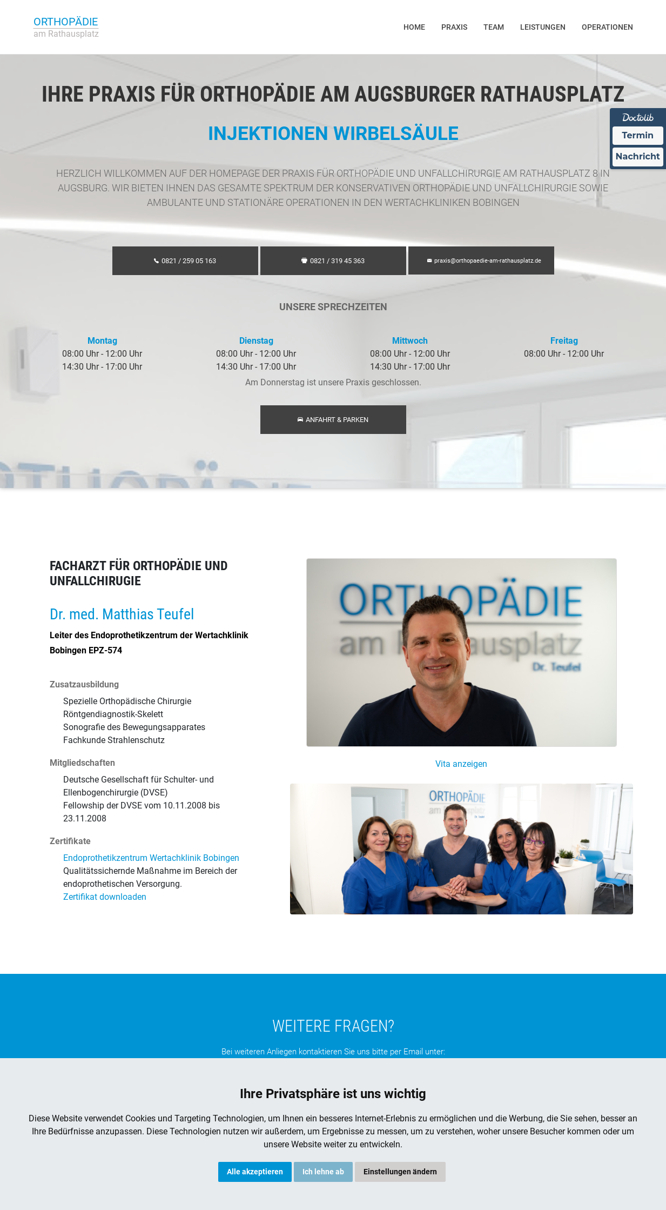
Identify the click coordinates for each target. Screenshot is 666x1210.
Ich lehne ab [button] (323, 1171)
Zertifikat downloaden (104, 897)
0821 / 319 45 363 (333, 261)
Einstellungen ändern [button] (400, 1171)
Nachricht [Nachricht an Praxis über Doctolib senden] (638, 156)
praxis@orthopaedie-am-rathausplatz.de (484, 260)
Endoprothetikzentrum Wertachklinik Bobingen (151, 858)
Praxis (454, 27)
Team (493, 27)
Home (414, 27)
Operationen (607, 27)
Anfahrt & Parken (333, 420)
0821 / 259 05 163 (185, 261)
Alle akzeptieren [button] (255, 1171)
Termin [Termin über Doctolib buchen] (638, 135)
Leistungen (543, 27)
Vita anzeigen (461, 764)
